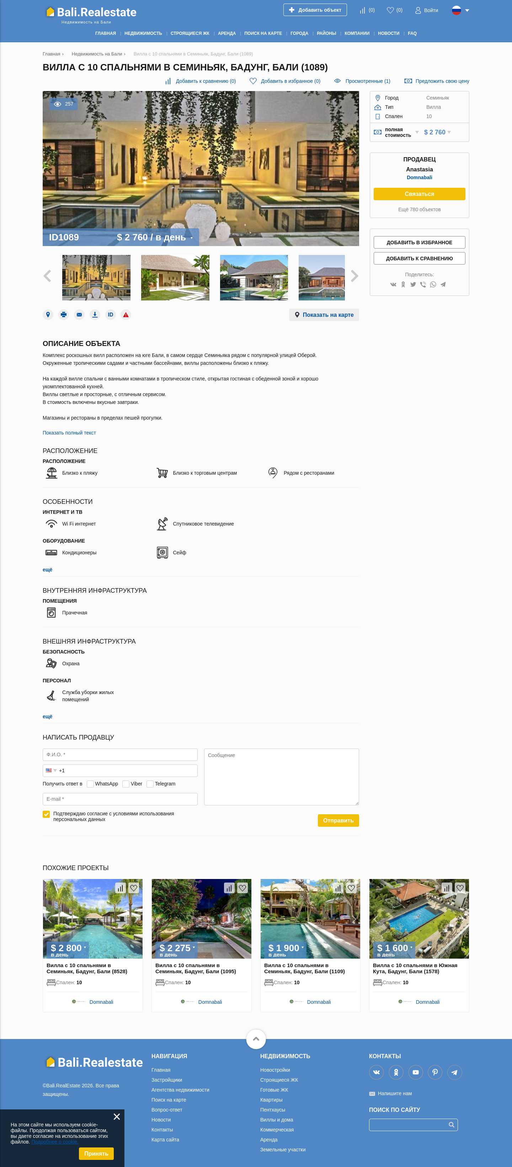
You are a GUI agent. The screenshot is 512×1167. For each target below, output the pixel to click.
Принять (96, 1154)
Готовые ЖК (274, 1085)
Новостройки (275, 1065)
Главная (160, 1065)
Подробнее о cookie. (55, 1142)
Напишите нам (395, 1089)
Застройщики (166, 1075)
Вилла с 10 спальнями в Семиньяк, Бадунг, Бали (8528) (87, 964)
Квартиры (271, 1095)
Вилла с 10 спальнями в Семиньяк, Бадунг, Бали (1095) (195, 964)
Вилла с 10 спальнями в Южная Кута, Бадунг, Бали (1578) (415, 964)
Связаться (419, 194)
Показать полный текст (69, 428)
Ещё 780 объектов (419, 209)
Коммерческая (277, 1125)
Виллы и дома (276, 1115)
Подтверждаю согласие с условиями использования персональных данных (113, 811)
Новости (161, 1115)
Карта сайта (165, 1135)
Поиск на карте (168, 1095)
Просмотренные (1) (368, 81)
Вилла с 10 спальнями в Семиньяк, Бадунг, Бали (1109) (304, 964)
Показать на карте (328, 310)
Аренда (269, 1135)
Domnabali (419, 177)
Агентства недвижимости (180, 1085)
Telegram (165, 779)
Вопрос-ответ (166, 1105)
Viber (136, 779)
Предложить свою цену (442, 81)
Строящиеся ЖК (279, 1075)
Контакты (162, 1125)
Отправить (338, 816)
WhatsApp (106, 779)
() (372, 10)
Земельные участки (283, 1145)
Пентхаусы (272, 1105)
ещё (47, 565)
